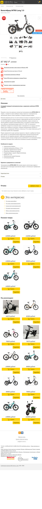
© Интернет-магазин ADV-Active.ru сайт (10, 465)
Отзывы (3, 176)
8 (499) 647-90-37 (8, 1)
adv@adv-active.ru (26, 446)
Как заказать (21, 95)
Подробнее (16, 242)
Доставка (3, 98)
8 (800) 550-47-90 (8, 3)
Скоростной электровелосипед (13, 206)
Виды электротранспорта (12, 213)
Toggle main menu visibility (2, 1)
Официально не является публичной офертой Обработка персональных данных (11, 455)
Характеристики (5, 173)
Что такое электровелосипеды (13, 203)
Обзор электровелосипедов (12, 210)
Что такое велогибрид (11, 201)
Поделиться (12, 58)
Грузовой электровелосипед (12, 208)
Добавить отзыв (35, 186)
